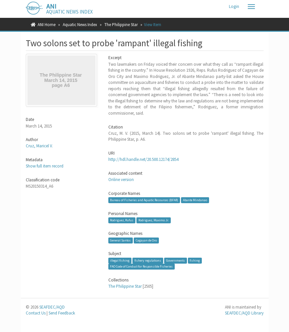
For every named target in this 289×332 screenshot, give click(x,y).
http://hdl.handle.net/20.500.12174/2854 (143, 159)
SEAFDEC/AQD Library (244, 313)
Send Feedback (62, 313)
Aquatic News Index (80, 24)
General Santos (120, 240)
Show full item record (44, 166)
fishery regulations (147, 260)
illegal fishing (119, 260)
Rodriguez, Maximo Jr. (153, 220)
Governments (175, 260)
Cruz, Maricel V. (39, 146)
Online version (121, 179)
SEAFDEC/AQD (52, 307)
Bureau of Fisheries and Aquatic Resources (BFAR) (144, 200)
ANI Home (46, 24)
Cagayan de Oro (146, 240)
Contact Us (36, 313)
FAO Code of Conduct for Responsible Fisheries (141, 266)
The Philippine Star (121, 24)
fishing (195, 260)
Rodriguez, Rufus (121, 220)
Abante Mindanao (195, 200)
